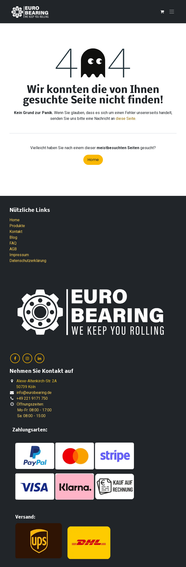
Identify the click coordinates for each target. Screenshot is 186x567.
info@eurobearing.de (34, 392)
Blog (13, 237)
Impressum (19, 255)
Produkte (17, 225)
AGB (13, 249)
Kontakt (15, 231)
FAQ (12, 243)
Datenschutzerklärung (27, 260)
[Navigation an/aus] (172, 12)
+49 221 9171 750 (32, 398)
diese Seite (125, 118)
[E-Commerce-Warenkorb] (162, 11)
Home (93, 159)
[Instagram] (27, 358)
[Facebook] (15, 358)
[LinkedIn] (39, 358)
